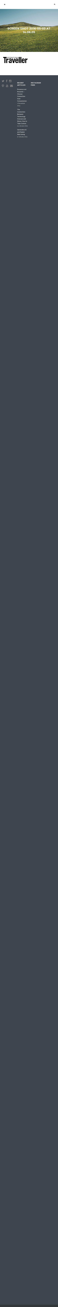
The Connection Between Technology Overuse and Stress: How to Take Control (22, 116)
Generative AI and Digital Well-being (21, 132)
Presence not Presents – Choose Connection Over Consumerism (22, 95)
